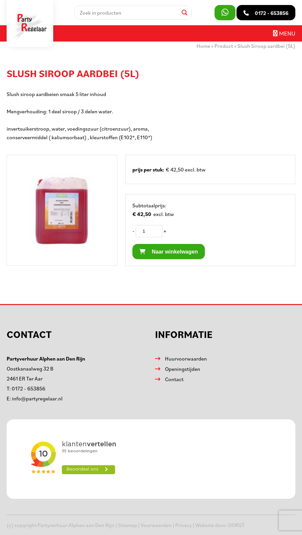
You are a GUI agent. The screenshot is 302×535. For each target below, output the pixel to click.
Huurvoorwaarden (186, 358)
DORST (236, 525)
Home (203, 46)
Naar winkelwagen (168, 252)
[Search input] (128, 12)
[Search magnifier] (184, 12)
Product (224, 46)
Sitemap (127, 525)
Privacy (183, 525)
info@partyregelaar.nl (37, 398)
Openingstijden (182, 369)
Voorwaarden (156, 525)
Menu (284, 33)
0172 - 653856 (28, 388)
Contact (174, 379)
